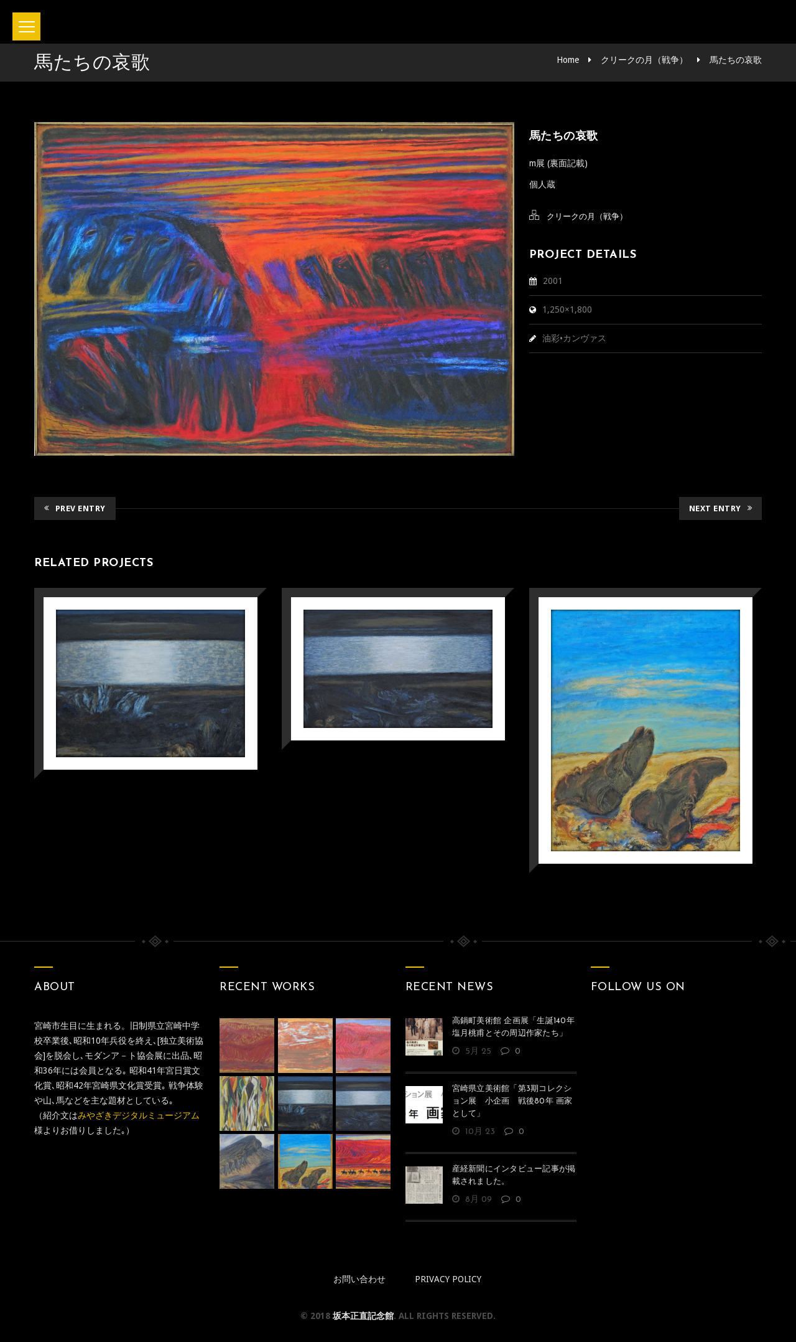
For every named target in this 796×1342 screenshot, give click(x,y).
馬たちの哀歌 (736, 60)
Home (568, 60)
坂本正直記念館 (363, 1316)
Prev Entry (75, 508)
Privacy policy (448, 1279)
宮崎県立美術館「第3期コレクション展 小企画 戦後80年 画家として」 (512, 1101)
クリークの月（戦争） (644, 60)
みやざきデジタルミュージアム (139, 1115)
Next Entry (720, 508)
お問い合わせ (359, 1279)
